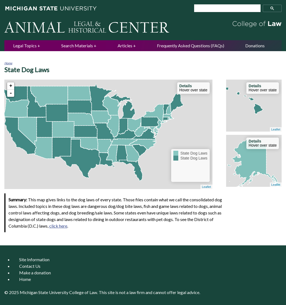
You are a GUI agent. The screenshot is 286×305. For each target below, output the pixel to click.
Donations (255, 45)
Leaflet (206, 186)
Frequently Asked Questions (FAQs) (190, 45)
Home (8, 63)
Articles (125, 45)
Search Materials (77, 45)
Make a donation (35, 272)
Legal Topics (25, 45)
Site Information (34, 259)
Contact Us (29, 266)
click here (58, 225)
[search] (225, 8)
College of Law (83, 292)
